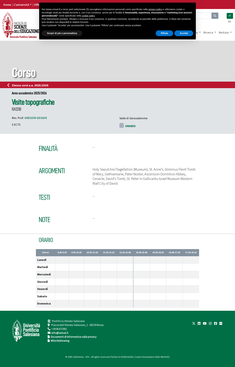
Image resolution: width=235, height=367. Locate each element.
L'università (21, 5)
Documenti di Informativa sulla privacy (73, 337)
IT (230, 15)
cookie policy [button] (88, 15)
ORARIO (130, 126)
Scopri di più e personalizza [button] (62, 33)
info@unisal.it (59, 333)
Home (7, 5)
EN (229, 21)
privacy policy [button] (155, 9)
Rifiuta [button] (164, 33)
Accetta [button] (184, 33)
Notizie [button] (224, 32)
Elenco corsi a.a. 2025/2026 (28, 85)
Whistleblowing (60, 341)
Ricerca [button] (208, 32)
